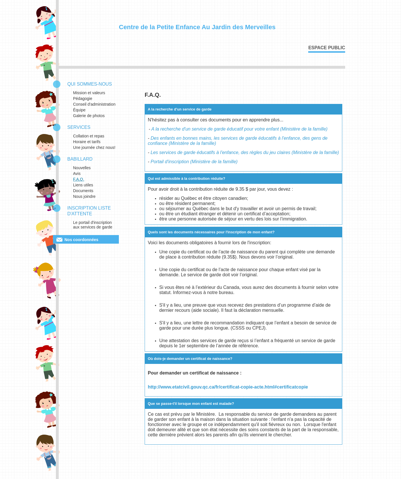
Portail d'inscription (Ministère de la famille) (194, 161)
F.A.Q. (78, 179)
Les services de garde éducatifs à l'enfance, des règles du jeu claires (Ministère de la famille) (245, 152)
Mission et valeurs (89, 92)
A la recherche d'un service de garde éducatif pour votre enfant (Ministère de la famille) (239, 129)
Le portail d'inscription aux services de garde (92, 224)
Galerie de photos (89, 115)
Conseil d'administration (94, 104)
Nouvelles (82, 167)
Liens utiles (83, 185)
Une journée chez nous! (94, 147)
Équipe (79, 110)
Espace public (326, 47)
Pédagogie (82, 98)
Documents (83, 190)
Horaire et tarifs (87, 141)
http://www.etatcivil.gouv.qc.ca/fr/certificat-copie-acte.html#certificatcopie (228, 387)
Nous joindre (84, 196)
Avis (76, 173)
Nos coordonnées (81, 239)
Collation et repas (88, 136)
